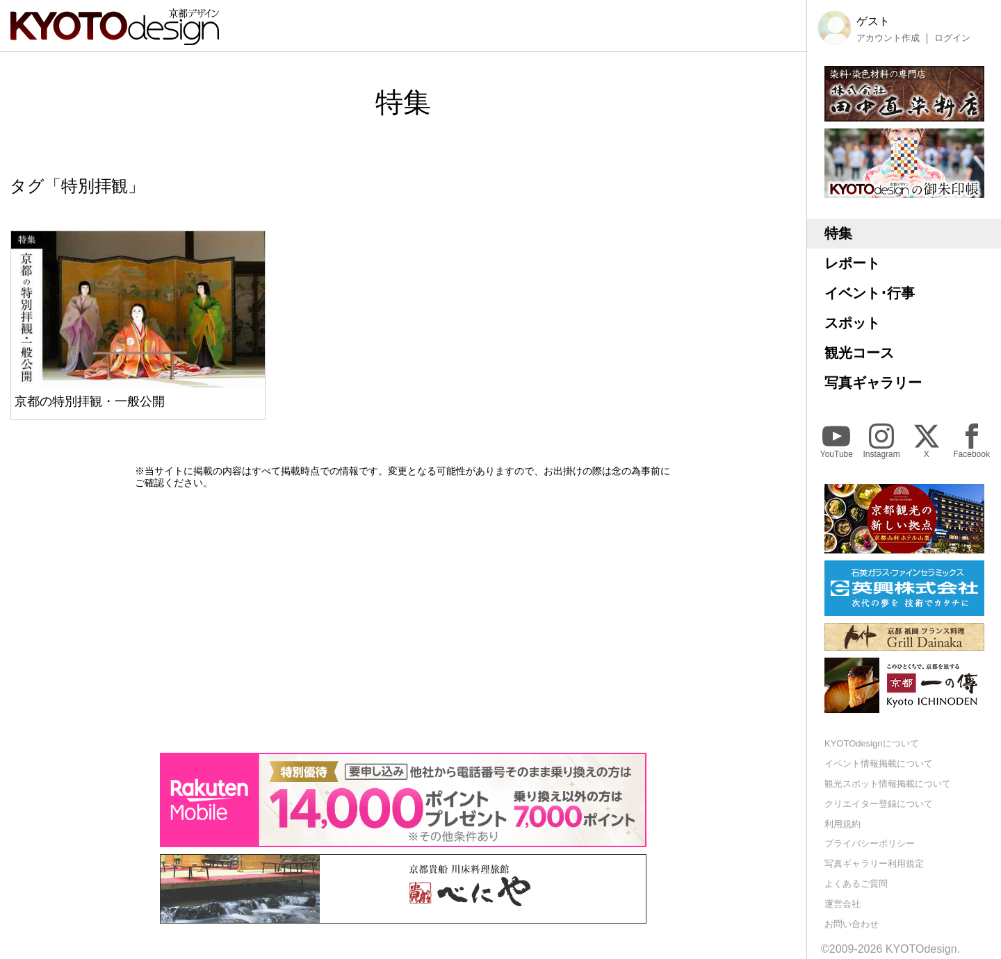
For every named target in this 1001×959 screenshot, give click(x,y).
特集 (838, 233)
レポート (852, 263)
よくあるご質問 (856, 883)
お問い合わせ (851, 924)
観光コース (859, 352)
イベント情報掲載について (878, 763)
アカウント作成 (888, 38)
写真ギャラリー (873, 382)
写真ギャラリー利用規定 (874, 863)
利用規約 (842, 824)
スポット (852, 323)
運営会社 (842, 904)
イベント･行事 (869, 293)
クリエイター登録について (878, 804)
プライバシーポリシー (869, 843)
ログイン (952, 38)
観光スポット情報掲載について (887, 783)
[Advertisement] (403, 621)
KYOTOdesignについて (871, 743)
